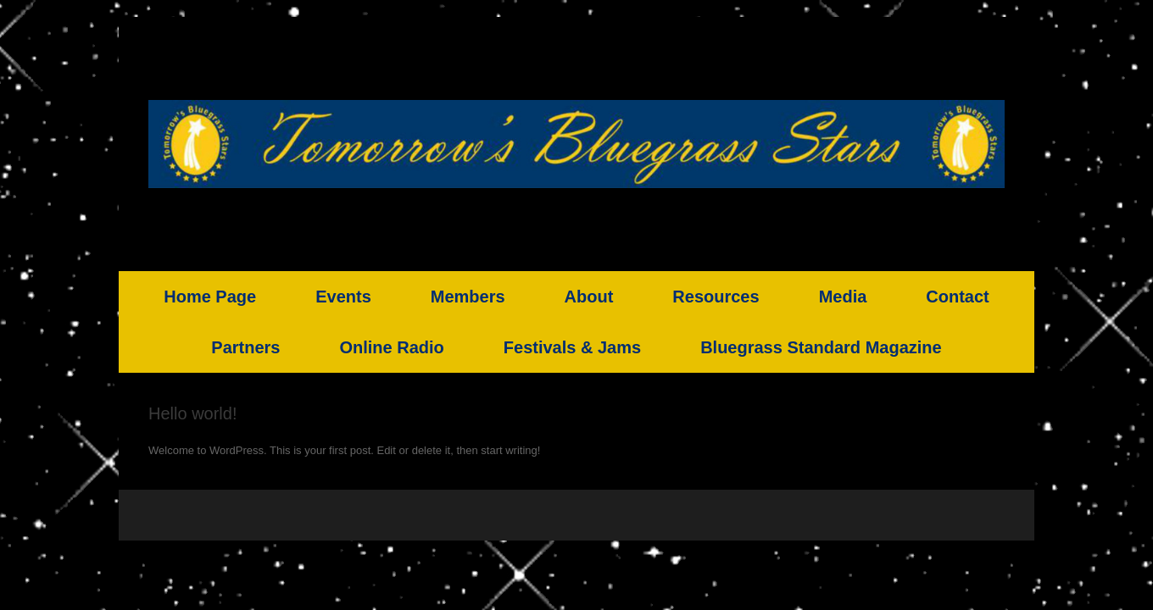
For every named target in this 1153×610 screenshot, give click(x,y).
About (589, 296)
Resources (715, 296)
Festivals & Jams (572, 347)
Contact (957, 296)
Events (343, 296)
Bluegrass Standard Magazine (821, 347)
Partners (245, 347)
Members (468, 296)
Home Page (210, 296)
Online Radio (391, 347)
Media (843, 296)
